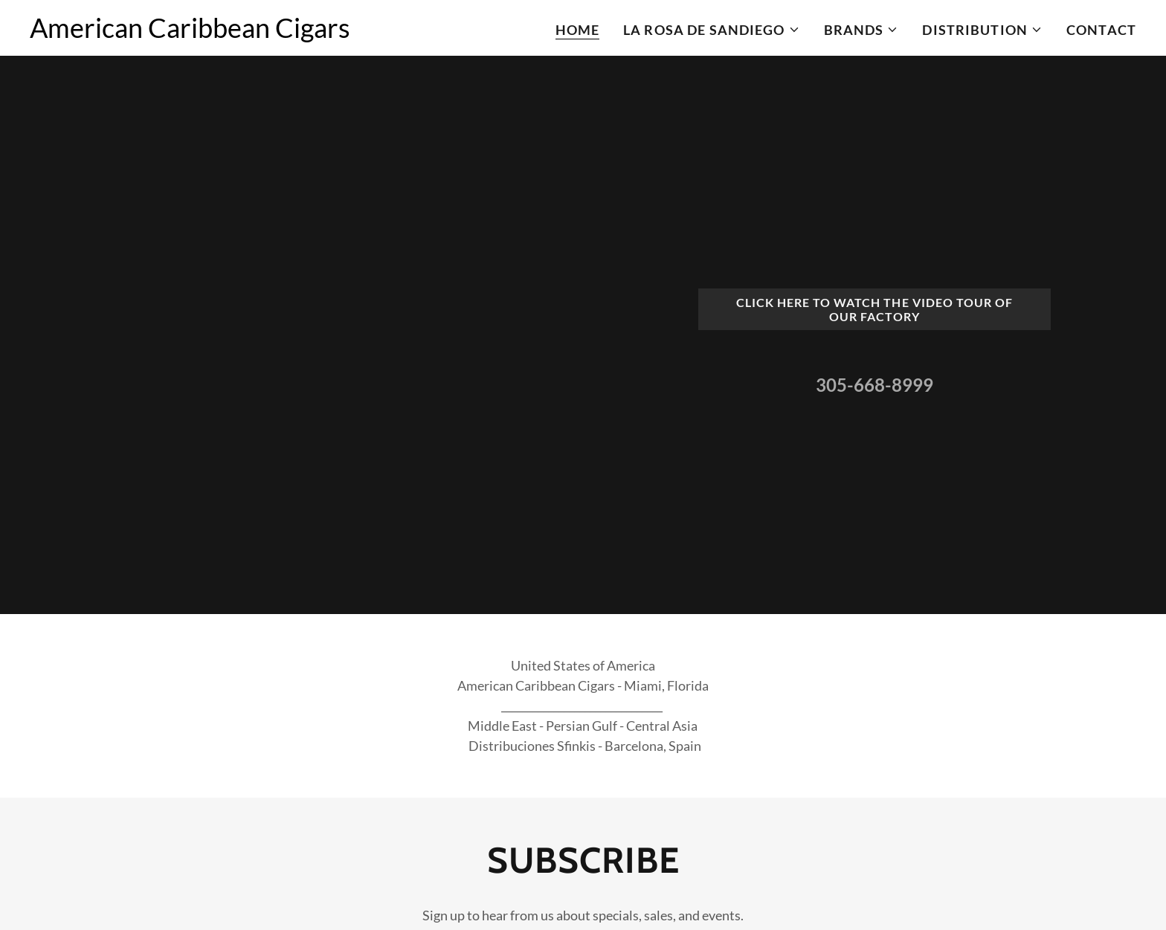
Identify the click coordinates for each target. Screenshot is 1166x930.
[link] (190, 33)
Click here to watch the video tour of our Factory (874, 309)
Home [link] (577, 30)
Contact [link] (1101, 30)
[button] (711, 30)
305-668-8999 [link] (874, 384)
